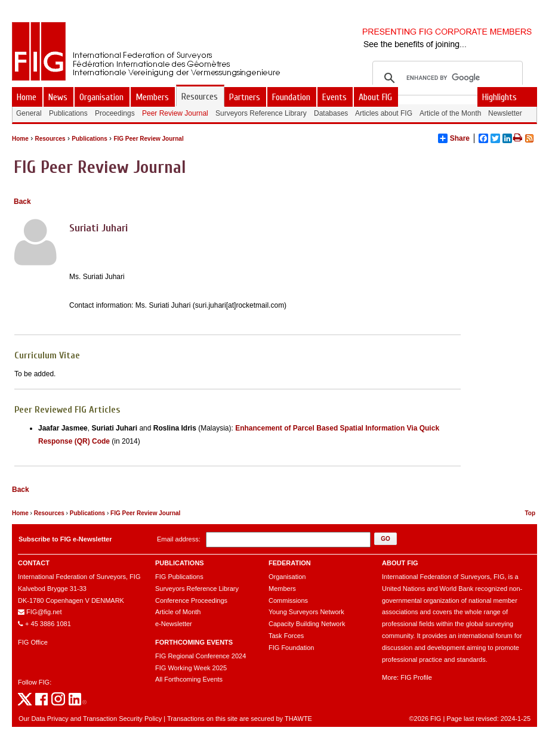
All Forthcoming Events (189, 679)
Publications (89, 138)
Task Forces (286, 635)
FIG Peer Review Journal (148, 138)
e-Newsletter (173, 623)
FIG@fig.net (43, 611)
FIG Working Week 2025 (191, 667)
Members (282, 588)
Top (530, 513)
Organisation (287, 576)
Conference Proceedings (191, 600)
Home (20, 138)
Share (454, 138)
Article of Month (178, 611)
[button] (385, 538)
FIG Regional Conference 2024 (200, 656)
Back (22, 201)
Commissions (288, 600)
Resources (50, 138)
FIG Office (33, 642)
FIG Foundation (291, 647)
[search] (445, 78)
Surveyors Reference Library (197, 588)
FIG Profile (416, 677)
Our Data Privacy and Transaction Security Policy (90, 718)
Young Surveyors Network (306, 611)
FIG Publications (179, 576)
